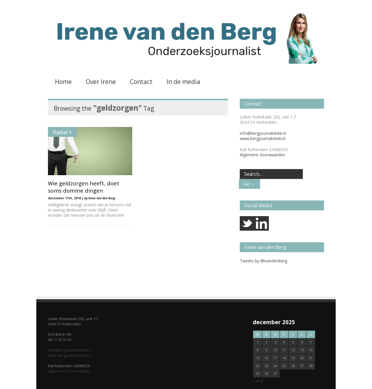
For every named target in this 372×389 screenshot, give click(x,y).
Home (63, 82)
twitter (247, 223)
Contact (141, 82)
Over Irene (101, 82)
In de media (183, 82)
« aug (258, 380)
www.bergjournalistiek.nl (262, 138)
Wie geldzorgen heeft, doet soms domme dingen (83, 187)
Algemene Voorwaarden (262, 154)
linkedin (261, 223)
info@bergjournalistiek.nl (263, 133)
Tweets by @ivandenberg (263, 260)
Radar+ (62, 132)
